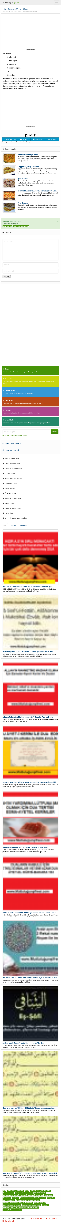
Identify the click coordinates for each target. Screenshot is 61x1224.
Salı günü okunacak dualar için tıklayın (15, 435)
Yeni (4, 526)
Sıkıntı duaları (9, 503)
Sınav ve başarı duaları (12, 508)
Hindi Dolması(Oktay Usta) (30, 11)
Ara (54, 432)
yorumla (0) (37, 139)
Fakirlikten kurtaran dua (10, 1195)
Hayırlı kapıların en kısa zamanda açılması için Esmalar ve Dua (28, 652)
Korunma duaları (10, 484)
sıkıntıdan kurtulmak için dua (12, 1202)
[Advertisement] (30, 31)
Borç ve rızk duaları (11, 459)
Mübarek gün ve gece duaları (15, 518)
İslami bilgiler (8, 420)
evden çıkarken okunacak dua (12, 1210)
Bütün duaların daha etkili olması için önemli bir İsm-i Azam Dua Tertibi (31, 913)
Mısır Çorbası (23, 203)
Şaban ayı (31, 1195)
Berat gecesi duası (40, 1202)
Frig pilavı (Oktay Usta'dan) (28, 167)
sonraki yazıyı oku (9, 139)
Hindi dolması (7, 226)
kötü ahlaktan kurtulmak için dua (30, 1198)
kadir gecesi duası (8, 1200)
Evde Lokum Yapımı (11, 224)
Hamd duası (7, 1198)
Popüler (13, 526)
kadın (43, 1198)
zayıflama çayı (35, 1190)
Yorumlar (23, 526)
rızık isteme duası (8, 1207)
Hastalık (6, 410)
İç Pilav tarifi (22, 179)
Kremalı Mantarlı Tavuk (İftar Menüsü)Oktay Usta (37, 191)
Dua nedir (45, 1205)
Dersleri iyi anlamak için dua (11, 1205)
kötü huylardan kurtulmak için (31, 1205)
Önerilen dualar (9, 493)
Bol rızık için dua (8, 1193)
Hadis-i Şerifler (9, 390)
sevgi (27, 1190)
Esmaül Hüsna (9, 379)
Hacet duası (11, 1190)
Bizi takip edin (8, 1221)
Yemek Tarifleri (17, 11)
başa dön (23, 139)
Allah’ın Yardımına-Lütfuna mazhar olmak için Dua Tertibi (25, 847)
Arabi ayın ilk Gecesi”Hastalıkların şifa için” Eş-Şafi (23, 1043)
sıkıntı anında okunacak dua (23, 1193)
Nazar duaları (9, 488)
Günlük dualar (9, 474)
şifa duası (15, 1198)
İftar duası (23, 1195)
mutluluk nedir (45, 1190)
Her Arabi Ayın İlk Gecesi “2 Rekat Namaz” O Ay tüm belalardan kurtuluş (32, 978)
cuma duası (39, 1195)
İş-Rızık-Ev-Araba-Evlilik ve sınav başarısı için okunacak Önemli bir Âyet (32, 782)
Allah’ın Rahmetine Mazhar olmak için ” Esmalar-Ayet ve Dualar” (28, 717)
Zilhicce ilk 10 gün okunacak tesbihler (27, 1200)
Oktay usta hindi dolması (21, 226)
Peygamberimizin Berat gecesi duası (27, 1207)
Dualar (6, 369)
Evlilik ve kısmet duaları (12, 469)
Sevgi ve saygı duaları (12, 498)
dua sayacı (51, 139)
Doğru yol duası (27, 1202)
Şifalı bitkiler (8, 400)
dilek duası (20, 1190)
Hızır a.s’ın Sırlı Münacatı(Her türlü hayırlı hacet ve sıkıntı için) (27, 587)
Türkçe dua (50, 1198)
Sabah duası (48, 1195)
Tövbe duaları (9, 513)
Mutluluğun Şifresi (7, 11)
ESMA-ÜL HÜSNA (39, 1193)
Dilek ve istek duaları (11, 464)
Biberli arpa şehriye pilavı (28, 155)
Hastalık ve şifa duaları (12, 479)
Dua (4, 1190)
